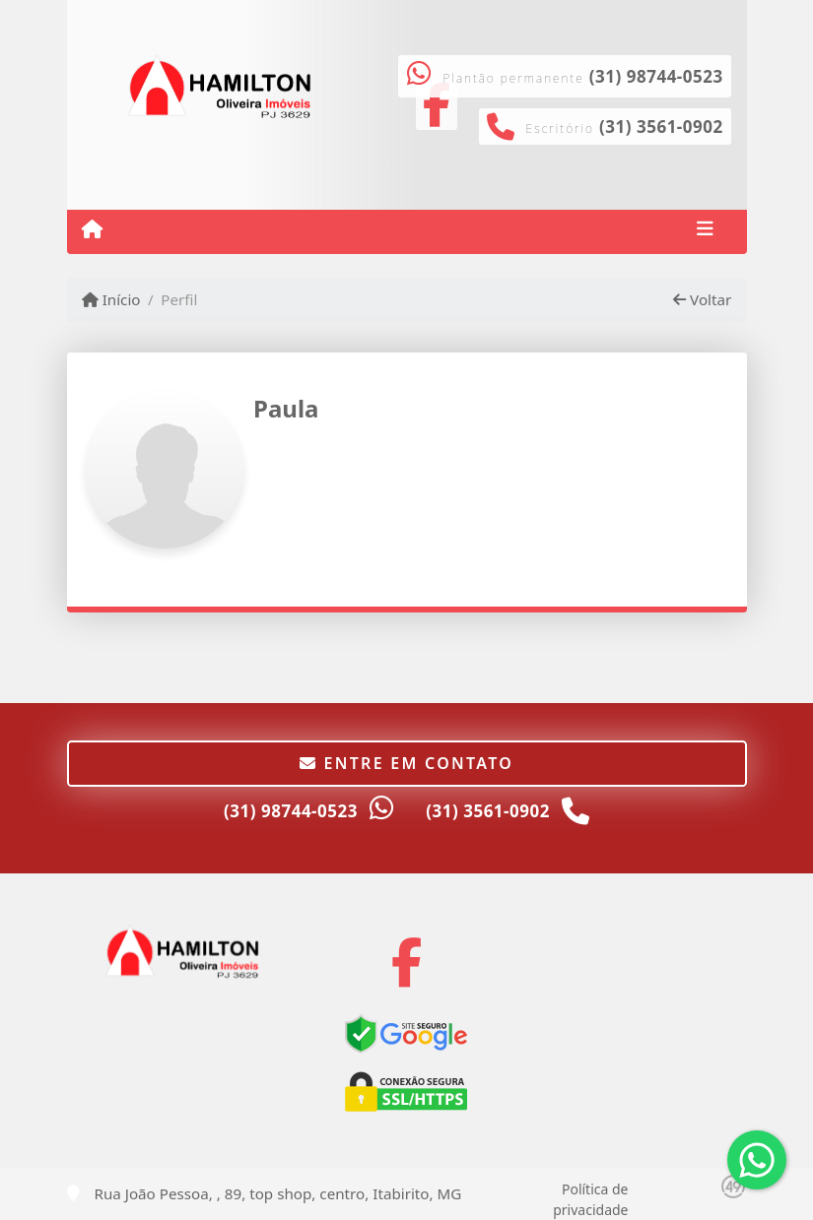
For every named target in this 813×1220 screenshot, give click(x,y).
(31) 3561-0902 (661, 126)
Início (111, 299)
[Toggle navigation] (705, 231)
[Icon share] (406, 962)
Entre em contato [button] (406, 763)
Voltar (702, 299)
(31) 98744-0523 (656, 76)
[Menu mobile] (92, 230)
